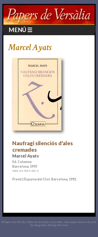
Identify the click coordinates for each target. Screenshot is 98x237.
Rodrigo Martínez (58, 225)
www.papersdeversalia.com (80, 222)
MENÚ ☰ (20, 29)
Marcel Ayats (29, 47)
